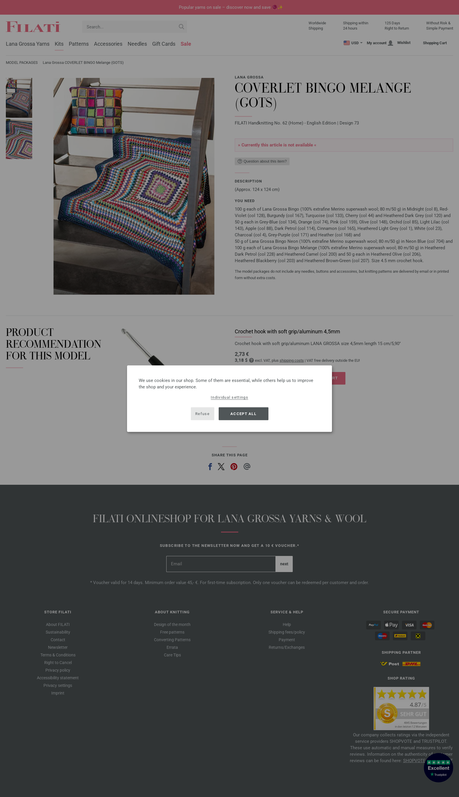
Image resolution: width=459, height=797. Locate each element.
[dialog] (229, 398)
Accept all (243, 414)
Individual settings (229, 397)
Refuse (202, 414)
